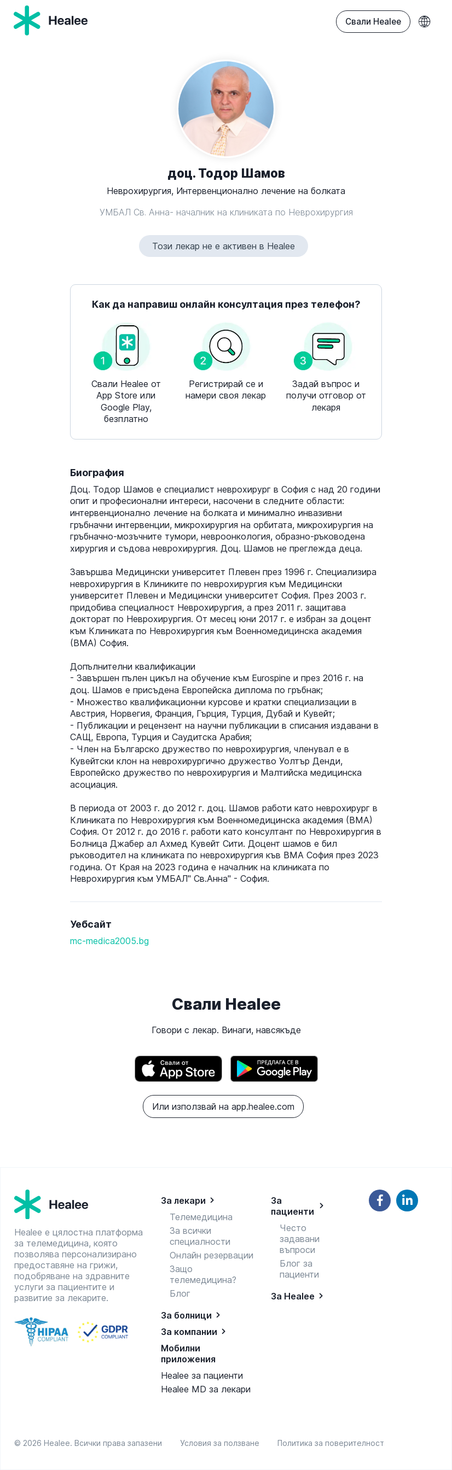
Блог (180, 1293)
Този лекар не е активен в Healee (223, 246)
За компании (189, 1331)
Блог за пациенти (299, 1269)
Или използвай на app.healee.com (223, 1106)
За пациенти (292, 1206)
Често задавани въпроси (300, 1238)
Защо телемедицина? (203, 1274)
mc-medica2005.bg (109, 940)
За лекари (183, 1200)
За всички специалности (200, 1236)
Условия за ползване (222, 1443)
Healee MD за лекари (206, 1389)
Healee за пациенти (202, 1375)
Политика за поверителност (330, 1443)
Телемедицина (201, 1216)
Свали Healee (373, 21)
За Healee (293, 1296)
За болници (186, 1315)
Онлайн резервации (211, 1255)
